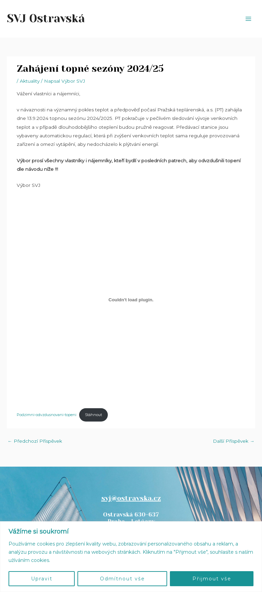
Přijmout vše (211, 579)
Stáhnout (93, 414)
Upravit (42, 579)
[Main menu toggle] (249, 19)
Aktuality (30, 81)
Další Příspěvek (233, 441)
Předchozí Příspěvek (35, 441)
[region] (131, 556)
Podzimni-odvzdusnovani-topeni (46, 414)
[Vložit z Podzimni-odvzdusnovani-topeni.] (131, 299)
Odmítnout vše (122, 579)
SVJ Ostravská (46, 18)
